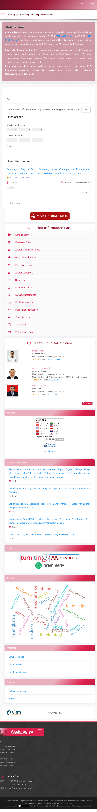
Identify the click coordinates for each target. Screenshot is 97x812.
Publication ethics (21, 302)
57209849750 (53, 380)
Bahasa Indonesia (17, 691)
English (12, 698)
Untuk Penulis (15, 664)
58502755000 (54, 359)
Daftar (82, 3)
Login (92, 3)
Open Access (19, 317)
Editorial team (19, 234)
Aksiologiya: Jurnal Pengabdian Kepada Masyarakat (31, 14)
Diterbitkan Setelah (16, 125)
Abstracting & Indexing (23, 257)
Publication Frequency (23, 309)
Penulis (10, 146)
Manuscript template (22, 295)
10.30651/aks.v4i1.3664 (20, 178)
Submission (18, 280)
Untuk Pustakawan (18, 672)
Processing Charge (22, 332)
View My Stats (49, 451)
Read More (87, 403)
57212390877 (54, 394)
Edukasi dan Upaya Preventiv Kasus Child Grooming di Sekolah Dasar (42, 534)
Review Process (20, 287)
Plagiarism (18, 324)
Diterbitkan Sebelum (16, 135)
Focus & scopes (20, 265)
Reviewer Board (20, 242)
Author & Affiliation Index (24, 249)
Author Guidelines (21, 272)
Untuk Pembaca (16, 657)
